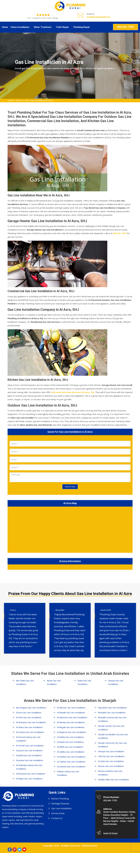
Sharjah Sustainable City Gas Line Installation (113, 736)
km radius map (70, 529)
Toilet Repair (62, 27)
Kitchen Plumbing (60, 798)
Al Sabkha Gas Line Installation (70, 751)
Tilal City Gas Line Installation (111, 756)
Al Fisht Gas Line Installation (28, 717)
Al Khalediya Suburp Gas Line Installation (29, 767)
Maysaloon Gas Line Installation (112, 707)
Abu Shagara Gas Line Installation (31, 707)
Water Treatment (42, 27)
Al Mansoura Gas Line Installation (72, 717)
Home (5, 27)
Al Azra (19, 100)
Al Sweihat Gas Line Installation (71, 756)
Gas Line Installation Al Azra (39, 100)
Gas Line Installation (61, 808)
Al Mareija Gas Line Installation (71, 722)
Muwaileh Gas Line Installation (111, 712)
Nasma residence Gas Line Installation (110, 773)
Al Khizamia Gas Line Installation (30, 773)
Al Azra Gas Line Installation (28, 712)
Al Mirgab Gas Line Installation (70, 727)
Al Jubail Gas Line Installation (29, 755)
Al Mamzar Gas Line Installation (71, 707)
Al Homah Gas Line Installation (30, 745)
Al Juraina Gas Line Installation (29, 760)
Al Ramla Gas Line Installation (70, 742)
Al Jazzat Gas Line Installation (29, 750)
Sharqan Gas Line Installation (111, 751)
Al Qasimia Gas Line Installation (71, 766)
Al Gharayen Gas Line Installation (31, 722)
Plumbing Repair (82, 27)
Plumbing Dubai (89, 845)
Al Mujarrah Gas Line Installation (71, 732)
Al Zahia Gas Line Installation (111, 761)
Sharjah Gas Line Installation (115, 682)
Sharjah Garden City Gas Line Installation (111, 728)
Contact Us (56, 818)
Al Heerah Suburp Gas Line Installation (28, 739)
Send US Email (110, 833)
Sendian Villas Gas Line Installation (113, 779)
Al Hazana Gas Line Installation (30, 732)
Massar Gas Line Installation (111, 766)
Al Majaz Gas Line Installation (29, 778)
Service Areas (58, 813)
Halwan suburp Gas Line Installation (68, 773)
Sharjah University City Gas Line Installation (112, 745)
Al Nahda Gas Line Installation (70, 737)
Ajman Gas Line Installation (54, 682)
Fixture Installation (20, 27)
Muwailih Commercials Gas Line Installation (112, 719)
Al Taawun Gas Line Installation (71, 761)
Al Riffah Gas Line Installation (70, 747)
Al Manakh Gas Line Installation (71, 712)
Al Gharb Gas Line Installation (29, 727)
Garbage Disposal (60, 803)
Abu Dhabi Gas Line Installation (25, 682)
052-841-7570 (125, 27)
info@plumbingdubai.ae (98, 17)
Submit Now (70, 486)
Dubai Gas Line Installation (84, 682)
